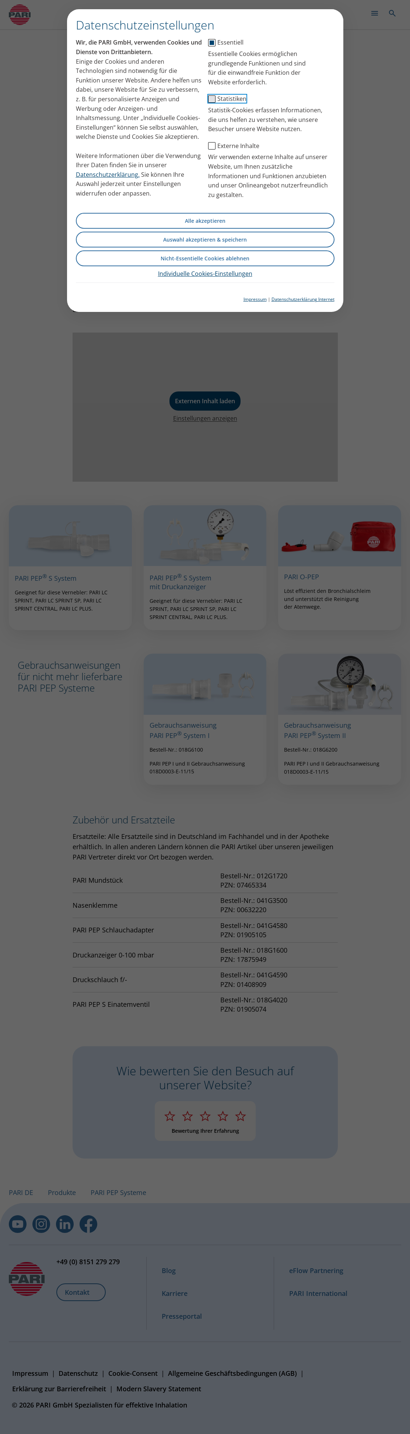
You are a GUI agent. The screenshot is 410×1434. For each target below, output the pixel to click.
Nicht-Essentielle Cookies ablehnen (205, 258)
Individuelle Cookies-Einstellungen (205, 274)
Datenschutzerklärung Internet (302, 299)
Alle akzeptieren (205, 220)
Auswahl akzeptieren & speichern (205, 239)
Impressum (255, 299)
